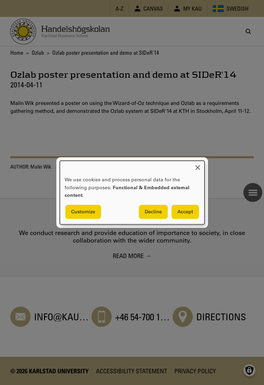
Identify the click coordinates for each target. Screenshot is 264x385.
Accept (185, 211)
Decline (153, 211)
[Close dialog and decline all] (198, 165)
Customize (83, 211)
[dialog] (132, 192)
